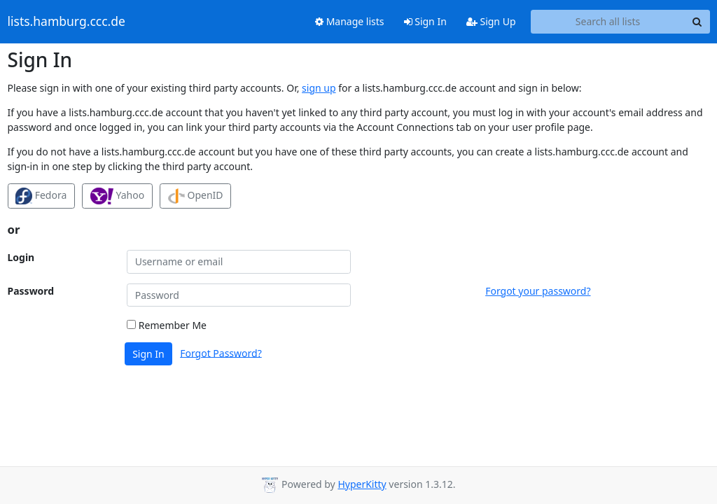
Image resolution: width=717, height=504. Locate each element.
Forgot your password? (537, 291)
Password (31, 291)
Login (21, 257)
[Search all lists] (608, 22)
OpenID (195, 196)
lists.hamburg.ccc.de (66, 21)
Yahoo (117, 196)
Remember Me (167, 325)
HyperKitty (361, 484)
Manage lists (349, 21)
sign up (318, 87)
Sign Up (491, 21)
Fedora (41, 196)
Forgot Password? (221, 352)
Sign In (425, 21)
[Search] (697, 22)
